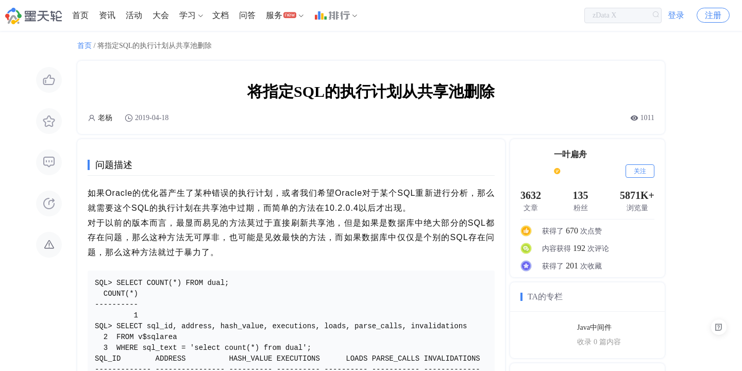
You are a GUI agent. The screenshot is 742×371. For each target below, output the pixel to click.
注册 (713, 15)
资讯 (107, 15)
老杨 (105, 118)
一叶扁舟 (570, 154)
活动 (134, 15)
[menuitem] (80, 15)
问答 (247, 15)
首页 (80, 15)
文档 (220, 15)
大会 (161, 15)
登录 (676, 15)
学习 (187, 15)
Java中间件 (594, 327)
